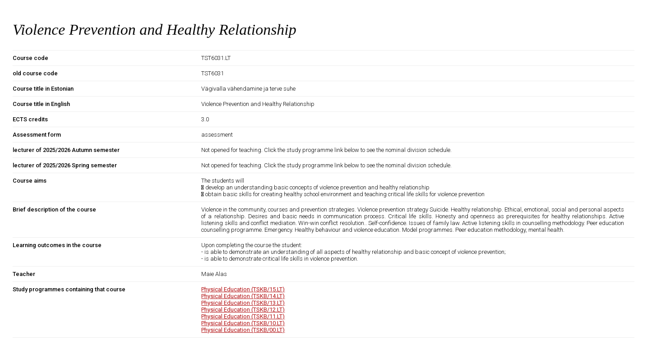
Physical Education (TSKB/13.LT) (243, 302)
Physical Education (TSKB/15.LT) (243, 289)
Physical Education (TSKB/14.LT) (243, 296)
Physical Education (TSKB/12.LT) (243, 309)
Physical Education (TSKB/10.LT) (243, 323)
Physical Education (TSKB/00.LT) (243, 329)
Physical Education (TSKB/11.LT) (243, 316)
